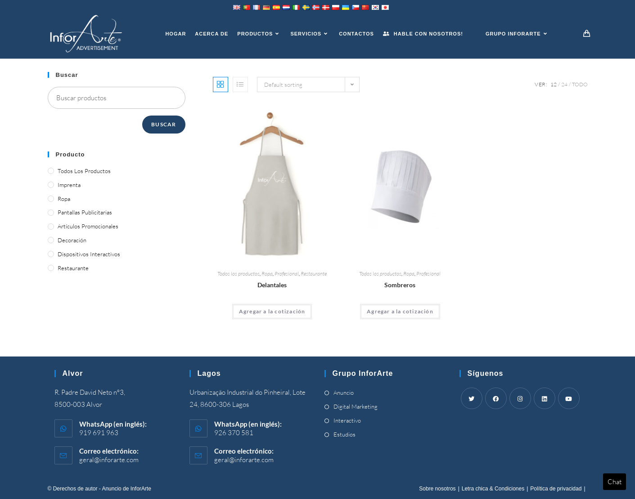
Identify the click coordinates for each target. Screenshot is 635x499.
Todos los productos (238, 273)
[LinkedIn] (544, 398)
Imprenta (69, 184)
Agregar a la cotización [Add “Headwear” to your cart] (400, 311)
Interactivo (347, 420)
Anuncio (343, 392)
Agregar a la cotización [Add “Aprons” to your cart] (272, 311)
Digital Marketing (355, 406)
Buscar (163, 124)
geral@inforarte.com (109, 459)
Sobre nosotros (437, 489)
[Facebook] (496, 398)
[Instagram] (520, 398)
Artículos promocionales (88, 226)
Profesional (287, 273)
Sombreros (399, 285)
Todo (580, 84)
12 (553, 84)
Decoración (72, 240)
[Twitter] (471, 398)
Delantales (272, 285)
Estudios (344, 434)
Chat (614, 481)
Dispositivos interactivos (89, 254)
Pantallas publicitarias (85, 212)
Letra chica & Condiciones (493, 489)
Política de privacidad (555, 489)
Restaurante (314, 273)
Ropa (267, 273)
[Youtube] (569, 398)
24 (564, 84)
